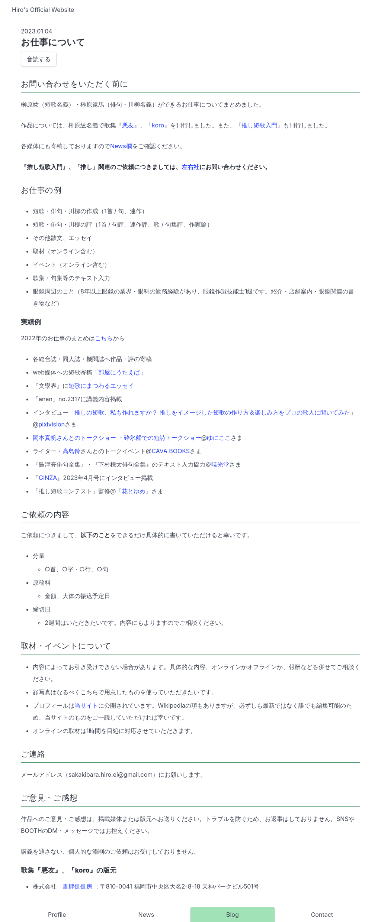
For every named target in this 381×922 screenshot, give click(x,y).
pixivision (51, 424)
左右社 (190, 167)
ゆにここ (219, 437)
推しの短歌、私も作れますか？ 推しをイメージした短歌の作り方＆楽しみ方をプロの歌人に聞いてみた (212, 412)
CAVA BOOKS (170, 451)
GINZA (48, 477)
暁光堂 (220, 464)
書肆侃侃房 (77, 886)
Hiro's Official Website (43, 9)
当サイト (86, 705)
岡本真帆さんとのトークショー (74, 437)
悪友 (128, 125)
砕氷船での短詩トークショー (162, 437)
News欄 (121, 146)
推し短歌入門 (259, 125)
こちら (104, 338)
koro (158, 125)
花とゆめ (133, 491)
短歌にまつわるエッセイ (101, 385)
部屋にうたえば (119, 372)
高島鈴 (71, 451)
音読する (39, 59)
